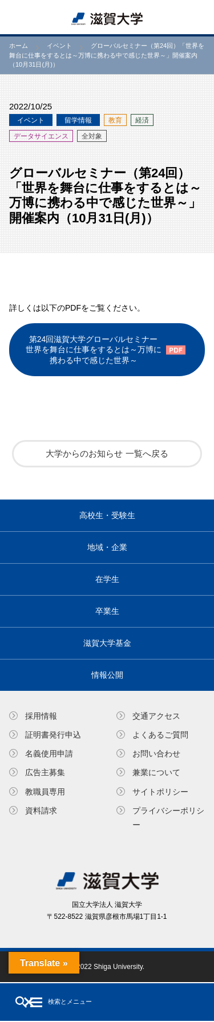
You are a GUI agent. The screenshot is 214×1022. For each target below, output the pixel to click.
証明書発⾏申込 (53, 734)
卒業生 (107, 611)
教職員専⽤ (45, 791)
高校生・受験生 (107, 515)
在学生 (107, 579)
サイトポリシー (160, 791)
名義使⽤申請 (49, 753)
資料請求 (41, 810)
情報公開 (107, 674)
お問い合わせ (156, 753)
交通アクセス (156, 715)
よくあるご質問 (160, 734)
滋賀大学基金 (107, 643)
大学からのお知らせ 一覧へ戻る (107, 453)
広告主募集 (45, 772)
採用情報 (41, 715)
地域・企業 (107, 547)
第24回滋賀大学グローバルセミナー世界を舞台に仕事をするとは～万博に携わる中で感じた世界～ (93, 349)
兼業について (156, 772)
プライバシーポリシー (168, 817)
